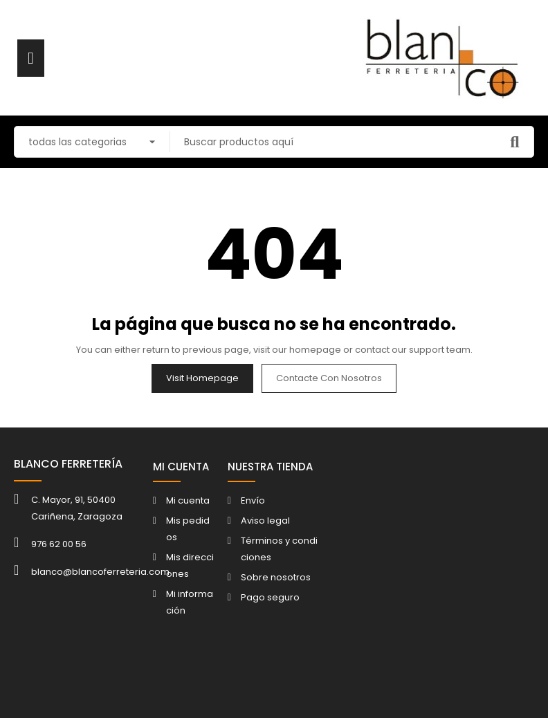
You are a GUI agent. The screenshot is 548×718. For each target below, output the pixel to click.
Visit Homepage (202, 378)
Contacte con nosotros (329, 378)
